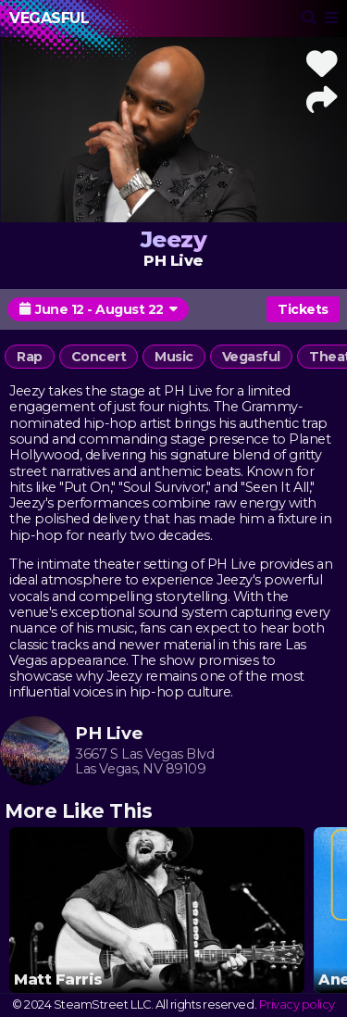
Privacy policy (297, 1004)
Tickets (303, 309)
